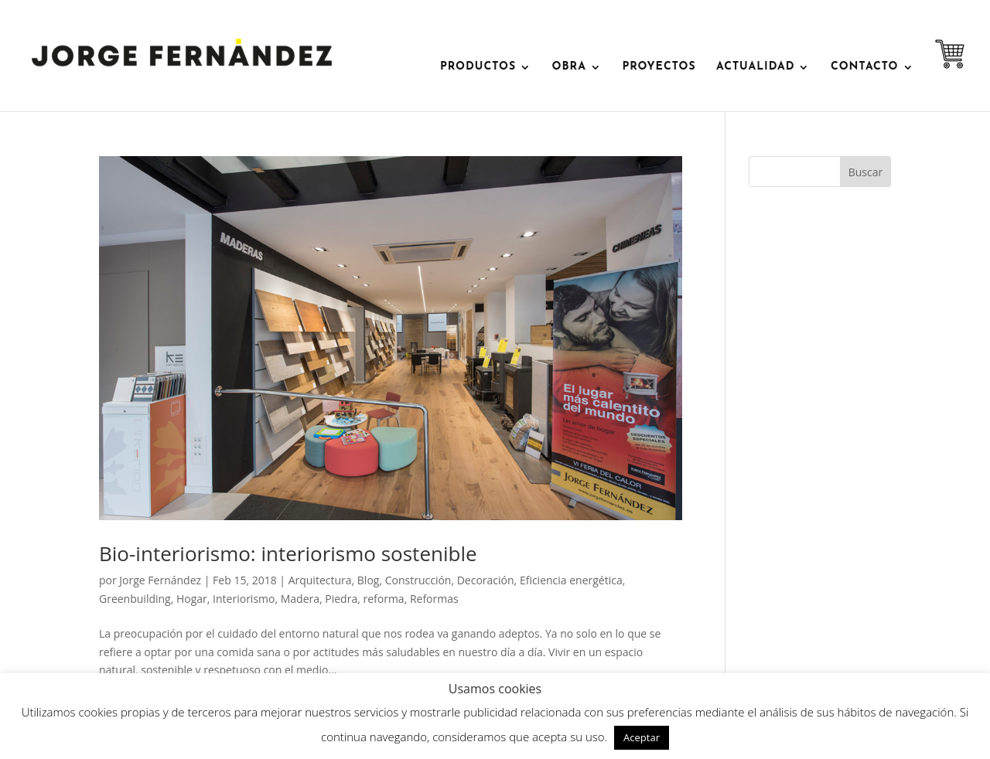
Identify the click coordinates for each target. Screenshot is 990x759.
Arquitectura (320, 580)
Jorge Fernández (160, 580)
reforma (383, 598)
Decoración (485, 580)
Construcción (418, 580)
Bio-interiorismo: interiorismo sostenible (288, 553)
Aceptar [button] (641, 737)
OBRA (569, 67)
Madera (300, 598)
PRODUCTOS (478, 67)
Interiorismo (244, 598)
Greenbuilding (135, 598)
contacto (865, 67)
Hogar (191, 598)
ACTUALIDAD (755, 67)
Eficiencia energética (571, 580)
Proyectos (658, 67)
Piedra (341, 598)
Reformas (434, 598)
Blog (368, 580)
